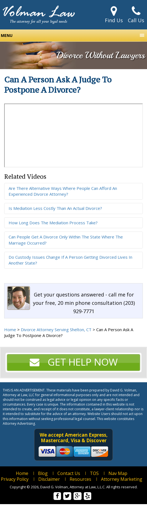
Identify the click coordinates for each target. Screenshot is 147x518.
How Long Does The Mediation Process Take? (53, 222)
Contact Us (68, 473)
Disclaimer (49, 479)
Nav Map (117, 473)
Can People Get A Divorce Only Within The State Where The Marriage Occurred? (66, 239)
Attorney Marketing (121, 479)
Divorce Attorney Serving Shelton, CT (56, 329)
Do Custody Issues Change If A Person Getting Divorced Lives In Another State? (70, 260)
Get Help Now (74, 361)
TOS (94, 473)
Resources (80, 479)
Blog (43, 473)
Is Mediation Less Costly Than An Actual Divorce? (55, 208)
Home (10, 329)
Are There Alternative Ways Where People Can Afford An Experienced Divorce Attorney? (63, 191)
